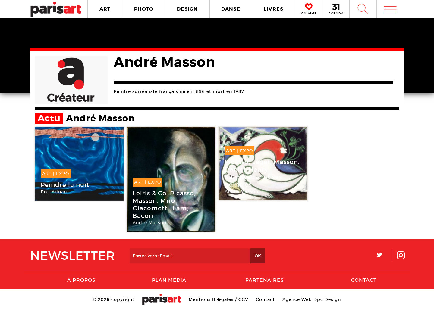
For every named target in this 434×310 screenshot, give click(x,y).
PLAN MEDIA (169, 280)
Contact (363, 280)
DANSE (230, 9)
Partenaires (264, 280)
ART (105, 9)
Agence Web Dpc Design (311, 299)
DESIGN (187, 9)
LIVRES (273, 9)
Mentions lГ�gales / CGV (218, 299)
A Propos (81, 280)
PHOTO (143, 9)
